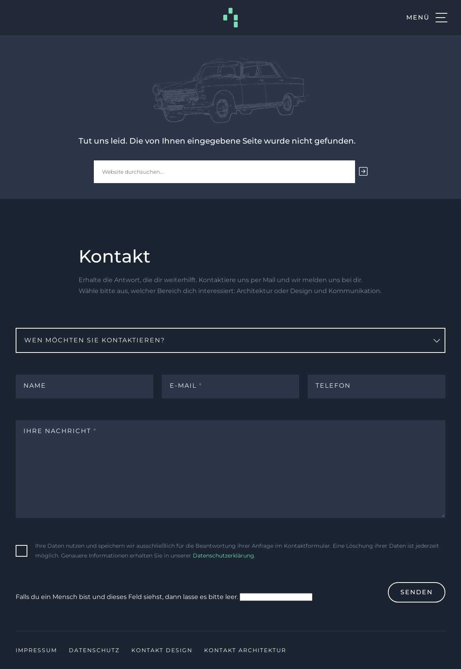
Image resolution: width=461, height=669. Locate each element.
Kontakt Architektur (245, 650)
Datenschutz (94, 650)
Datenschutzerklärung (223, 555)
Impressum (36, 650)
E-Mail (186, 385)
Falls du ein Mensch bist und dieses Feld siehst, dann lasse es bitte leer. (164, 597)
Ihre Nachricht (60, 431)
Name (34, 385)
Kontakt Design (161, 650)
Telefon (333, 385)
